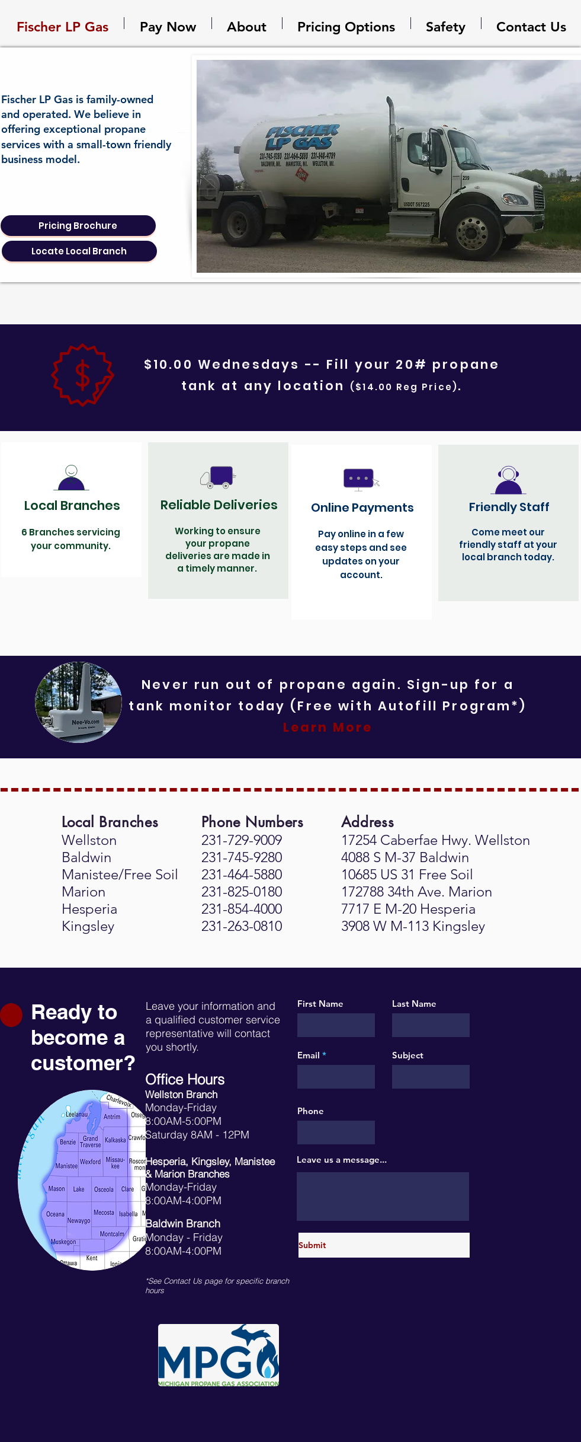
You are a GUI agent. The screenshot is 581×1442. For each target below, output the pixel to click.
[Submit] (384, 1245)
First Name (320, 1003)
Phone (310, 1110)
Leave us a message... (342, 1159)
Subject (407, 1055)
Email (308, 1055)
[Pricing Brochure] (78, 225)
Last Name (414, 1003)
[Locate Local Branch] (79, 251)
